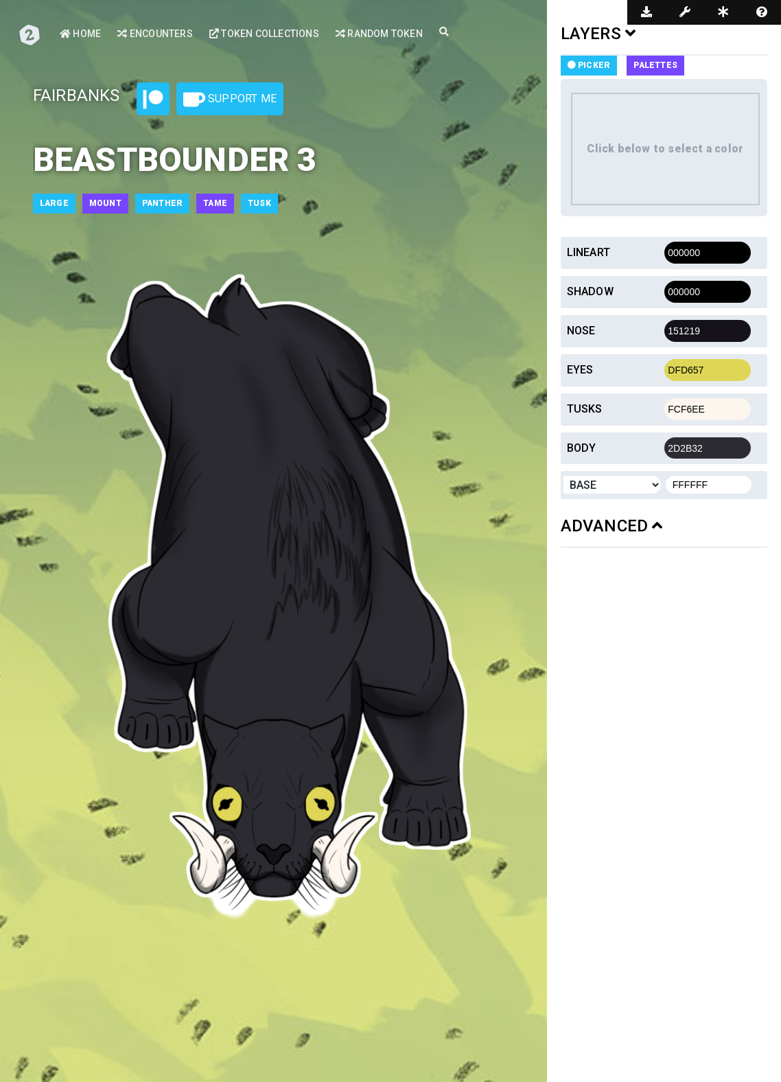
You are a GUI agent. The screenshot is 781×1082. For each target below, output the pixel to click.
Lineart (588, 252)
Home (80, 33)
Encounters (154, 33)
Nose (581, 330)
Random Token (379, 33)
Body (581, 447)
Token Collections (264, 33)
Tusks (585, 408)
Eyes (580, 369)
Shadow (590, 291)
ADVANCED (612, 526)
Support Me (230, 100)
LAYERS (598, 33)
